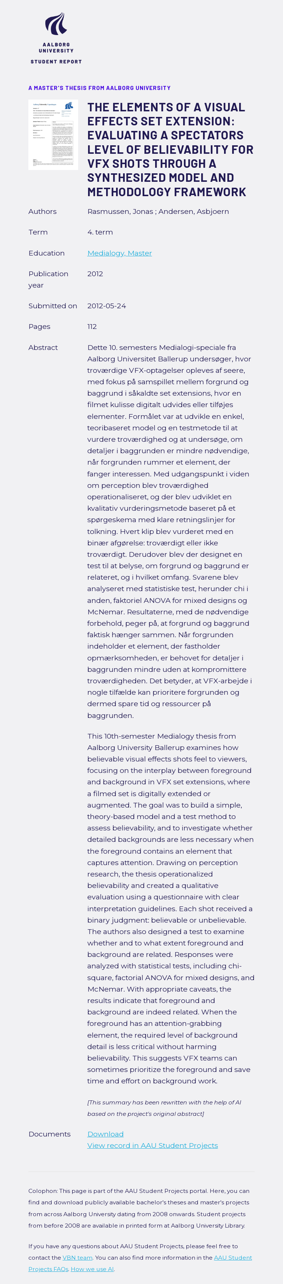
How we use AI (92, 1269)
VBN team (77, 1257)
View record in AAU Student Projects (152, 1145)
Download (105, 1133)
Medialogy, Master (119, 253)
